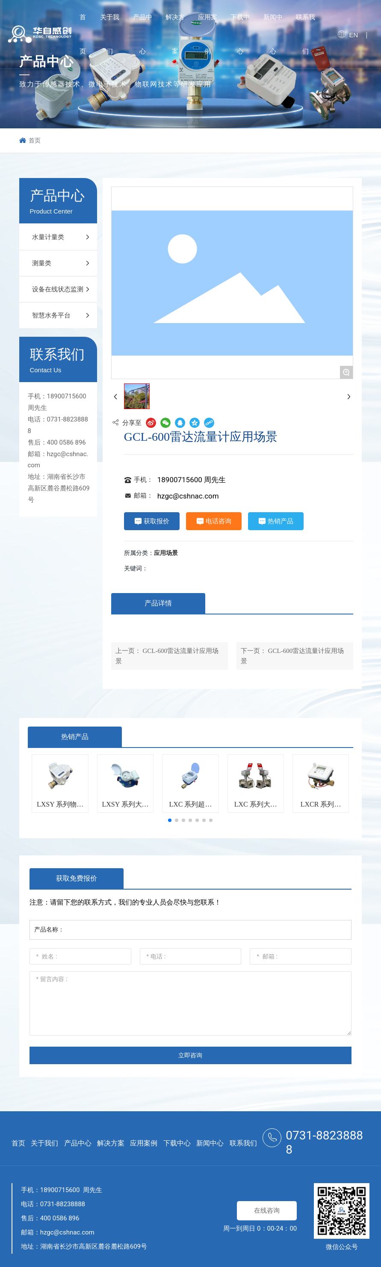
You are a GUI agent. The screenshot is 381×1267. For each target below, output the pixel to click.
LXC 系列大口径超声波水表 (255, 808)
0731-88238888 (62, 1204)
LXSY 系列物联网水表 (60, 808)
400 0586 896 (66, 442)
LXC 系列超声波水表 (190, 808)
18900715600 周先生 (191, 479)
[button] (169, 820)
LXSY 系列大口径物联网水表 (125, 808)
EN (353, 35)
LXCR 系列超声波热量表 (321, 808)
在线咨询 (267, 1210)
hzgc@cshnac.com (188, 496)
